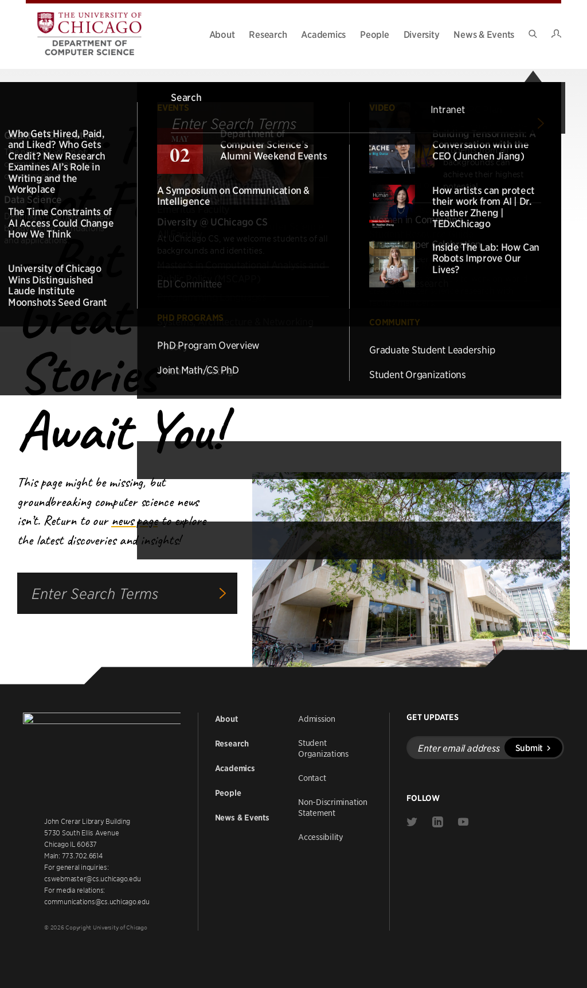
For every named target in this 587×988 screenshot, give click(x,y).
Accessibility (320, 835)
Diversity (422, 34)
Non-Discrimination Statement (332, 805)
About (222, 34)
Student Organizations (323, 746)
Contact (312, 776)
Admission (316, 717)
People (374, 34)
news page (134, 520)
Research (268, 34)
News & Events (483, 34)
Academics (323, 34)
